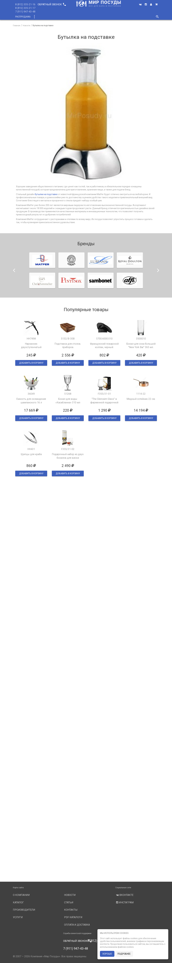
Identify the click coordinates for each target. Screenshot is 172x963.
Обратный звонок (52, 4)
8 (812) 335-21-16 (25, 4)
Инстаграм (124, 902)
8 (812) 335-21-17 (25, 8)
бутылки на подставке (46, 194)
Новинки (54, 16)
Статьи (68, 902)
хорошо (107, 954)
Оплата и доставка (77, 924)
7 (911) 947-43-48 (25, 11)
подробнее (124, 954)
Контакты (71, 909)
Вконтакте (124, 895)
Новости (126, 16)
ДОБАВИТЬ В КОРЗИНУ (31, 363)
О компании (72, 16)
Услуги (112, 16)
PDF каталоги (73, 917)
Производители (93, 16)
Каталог (40, 16)
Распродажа (23, 16)
